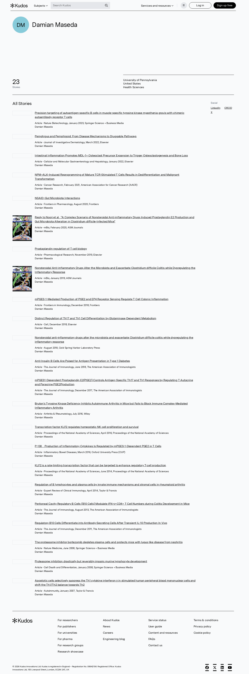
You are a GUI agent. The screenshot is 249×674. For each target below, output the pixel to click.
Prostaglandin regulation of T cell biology (61, 247)
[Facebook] (207, 666)
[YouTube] (230, 666)
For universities (67, 631)
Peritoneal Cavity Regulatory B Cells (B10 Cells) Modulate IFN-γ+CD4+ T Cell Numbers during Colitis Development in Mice (112, 502)
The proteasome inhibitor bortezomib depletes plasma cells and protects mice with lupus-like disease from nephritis (108, 541)
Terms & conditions (206, 619)
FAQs (151, 638)
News (106, 625)
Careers (108, 631)
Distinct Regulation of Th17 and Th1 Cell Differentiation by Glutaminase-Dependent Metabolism (95, 317)
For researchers (68, 619)
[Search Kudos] (79, 5)
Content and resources (163, 631)
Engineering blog (114, 638)
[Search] (108, 5)
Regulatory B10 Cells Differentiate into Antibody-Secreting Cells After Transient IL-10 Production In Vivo (101, 522)
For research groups (70, 644)
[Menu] (182, 5)
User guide (155, 625)
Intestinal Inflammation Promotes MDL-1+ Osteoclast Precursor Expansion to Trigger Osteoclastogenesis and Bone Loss (111, 154)
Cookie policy (202, 631)
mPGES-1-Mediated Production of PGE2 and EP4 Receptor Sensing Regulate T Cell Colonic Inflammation (101, 298)
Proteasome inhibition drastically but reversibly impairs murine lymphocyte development (91, 560)
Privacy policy (202, 625)
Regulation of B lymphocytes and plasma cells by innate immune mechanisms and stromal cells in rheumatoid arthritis (110, 483)
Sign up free (222, 4)
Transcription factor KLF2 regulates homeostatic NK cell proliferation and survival (87, 426)
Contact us (155, 644)
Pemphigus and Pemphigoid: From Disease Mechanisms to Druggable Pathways (85, 135)
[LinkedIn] (222, 666)
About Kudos (111, 619)
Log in (198, 4)
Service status (157, 619)
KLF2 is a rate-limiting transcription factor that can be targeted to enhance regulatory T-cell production (100, 464)
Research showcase (70, 650)
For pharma (65, 638)
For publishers (67, 625)
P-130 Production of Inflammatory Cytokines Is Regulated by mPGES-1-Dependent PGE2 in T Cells (98, 445)
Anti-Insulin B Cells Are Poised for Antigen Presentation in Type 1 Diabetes (82, 360)
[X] (214, 666)
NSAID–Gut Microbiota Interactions (57, 197)
